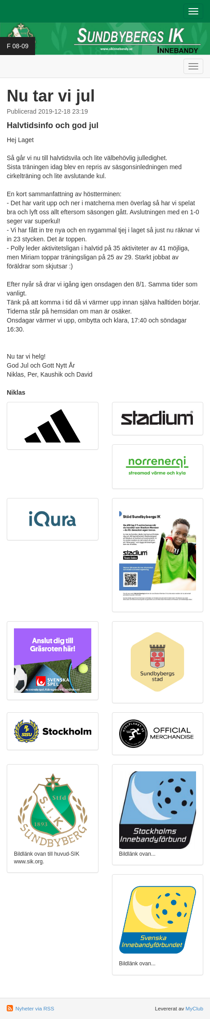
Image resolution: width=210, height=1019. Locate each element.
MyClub (194, 1008)
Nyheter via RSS (34, 1008)
